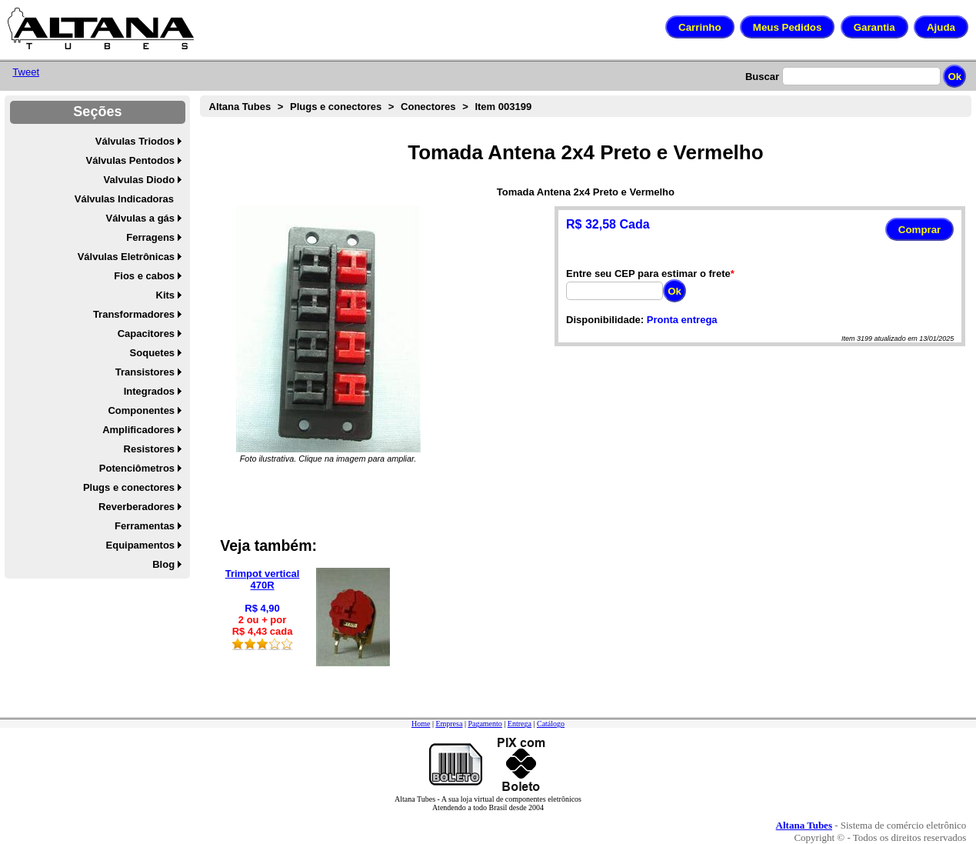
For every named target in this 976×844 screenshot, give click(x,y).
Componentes (141, 410)
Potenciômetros (137, 468)
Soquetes (152, 353)
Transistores (145, 372)
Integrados (149, 391)
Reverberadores (136, 506)
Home (420, 723)
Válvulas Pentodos (130, 160)
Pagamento (484, 723)
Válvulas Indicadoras (124, 199)
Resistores (149, 449)
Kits (165, 295)
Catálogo (551, 723)
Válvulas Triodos (135, 141)
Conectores (428, 106)
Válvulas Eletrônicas (126, 256)
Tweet (25, 72)
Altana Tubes (240, 106)
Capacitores (146, 333)
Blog (163, 564)
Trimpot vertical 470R (262, 579)
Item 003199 (503, 106)
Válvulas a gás (140, 218)
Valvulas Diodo (139, 179)
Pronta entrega (682, 319)
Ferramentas (145, 526)
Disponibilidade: (605, 319)
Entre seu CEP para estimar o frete (648, 273)
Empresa (448, 723)
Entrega (519, 723)
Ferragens (150, 237)
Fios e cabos (144, 276)
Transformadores (134, 314)
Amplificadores (138, 429)
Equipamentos (140, 545)
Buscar (762, 76)
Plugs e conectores (129, 487)
